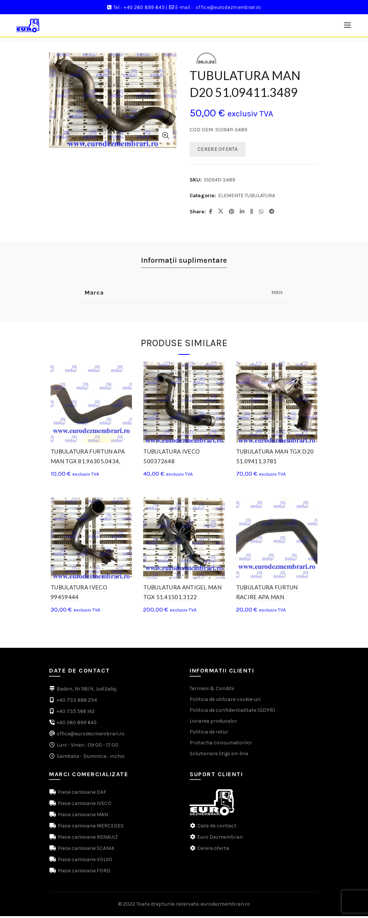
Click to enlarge (166, 135)
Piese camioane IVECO (84, 805)
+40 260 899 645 (144, 7)
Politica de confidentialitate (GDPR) (232, 712)
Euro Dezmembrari (220, 839)
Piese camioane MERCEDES (90, 828)
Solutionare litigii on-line (219, 755)
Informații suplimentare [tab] (184, 260)
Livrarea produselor (213, 723)
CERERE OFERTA (217, 149)
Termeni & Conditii (212, 690)
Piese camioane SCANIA (85, 850)
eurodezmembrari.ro (225, 906)
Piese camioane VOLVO (84, 861)
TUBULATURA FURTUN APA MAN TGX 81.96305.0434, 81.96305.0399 (86, 462)
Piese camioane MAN (82, 817)
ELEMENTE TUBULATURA (246, 195)
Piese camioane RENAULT (87, 839)
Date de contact (216, 828)
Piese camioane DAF (81, 794)
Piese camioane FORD (84, 873)
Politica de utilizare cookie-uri (225, 701)
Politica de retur (209, 734)
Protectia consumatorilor (221, 744)
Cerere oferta (213, 850)
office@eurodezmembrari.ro (228, 7)
